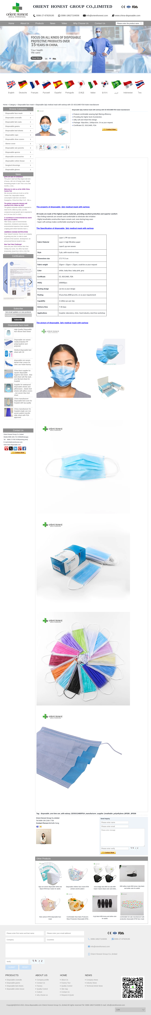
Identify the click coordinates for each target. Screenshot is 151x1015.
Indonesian (128, 93)
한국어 (105, 93)
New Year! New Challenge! (13, 245)
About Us (24, 23)
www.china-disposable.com (127, 15)
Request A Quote (67, 995)
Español (58, 93)
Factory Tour (65, 983)
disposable (45, 813)
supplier (100, 813)
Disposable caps (11, 135)
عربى (116, 93)
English (11, 93)
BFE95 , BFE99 (130, 813)
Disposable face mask (26, 105)
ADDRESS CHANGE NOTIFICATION (16, 233)
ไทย (139, 93)
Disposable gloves (12, 169)
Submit (11, 967)
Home (11, 23)
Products (39, 23)
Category (12, 105)
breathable (108, 813)
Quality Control (42, 989)
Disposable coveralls (13, 118)
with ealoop (65, 813)
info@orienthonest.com (97, 15)
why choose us (42, 995)
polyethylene (119, 813)
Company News (92, 980)
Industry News (91, 983)
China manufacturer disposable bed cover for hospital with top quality (23, 401)
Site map (64, 989)
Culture (39, 992)
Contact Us (100, 23)
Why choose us (80, 23)
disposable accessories (14, 157)
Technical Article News (94, 986)
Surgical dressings (12, 165)
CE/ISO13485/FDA (78, 813)
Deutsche (23, 93)
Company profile (43, 980)
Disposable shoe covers (14, 139)
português (69, 93)
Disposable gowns (12, 126)
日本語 (81, 93)
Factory (39, 986)
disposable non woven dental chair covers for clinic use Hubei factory (22, 362)
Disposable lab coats (13, 122)
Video (64, 23)
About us (41, 975)
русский (46, 93)
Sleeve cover (10, 144)
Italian (93, 93)
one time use (55, 813)
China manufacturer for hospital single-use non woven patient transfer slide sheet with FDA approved (22, 413)
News (52, 23)
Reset (25, 967)
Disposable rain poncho (14, 148)
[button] (30, 282)
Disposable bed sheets (14, 131)
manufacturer (91, 813)
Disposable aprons (12, 152)
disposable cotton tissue (15, 161)
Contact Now (18, 452)
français (34, 93)
